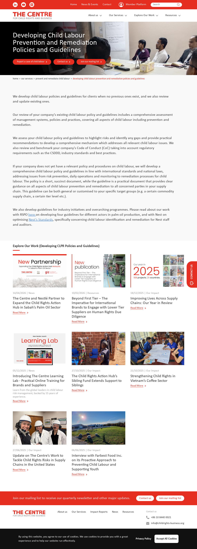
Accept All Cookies (166, 538)
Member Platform (136, 4)
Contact (107, 4)
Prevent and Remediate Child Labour (53, 78)
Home (73, 4)
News (115, 512)
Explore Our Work (144, 15)
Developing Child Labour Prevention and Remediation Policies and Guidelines (109, 78)
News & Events (89, 4)
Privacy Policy (143, 538)
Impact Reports (98, 512)
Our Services (116, 15)
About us (93, 15)
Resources (171, 15)
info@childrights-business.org (167, 523)
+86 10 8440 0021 (161, 517)
